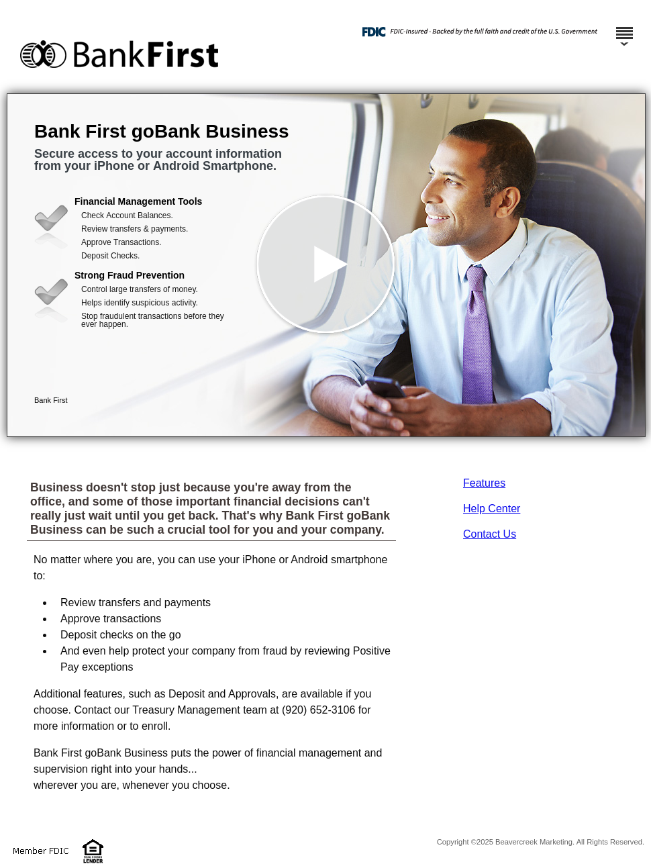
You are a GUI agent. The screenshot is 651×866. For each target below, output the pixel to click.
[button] (326, 265)
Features (484, 483)
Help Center (491, 508)
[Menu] (624, 27)
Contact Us (489, 534)
